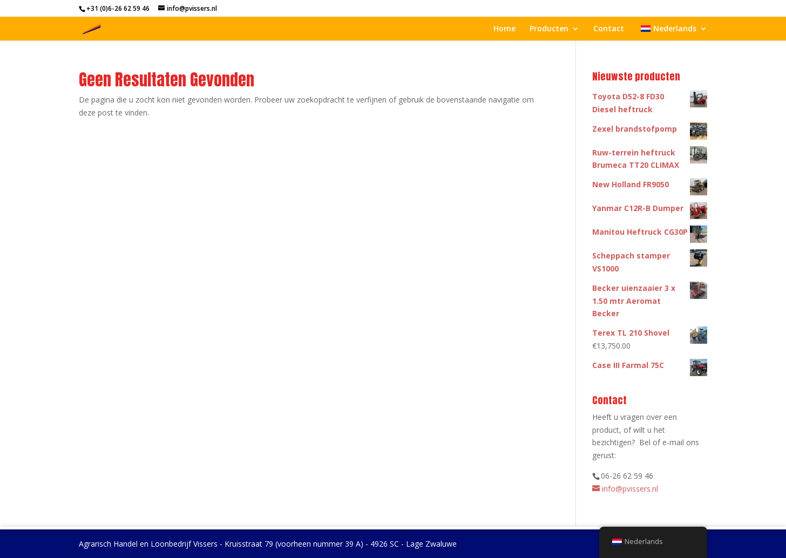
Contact (608, 29)
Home (504, 29)
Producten (549, 29)
